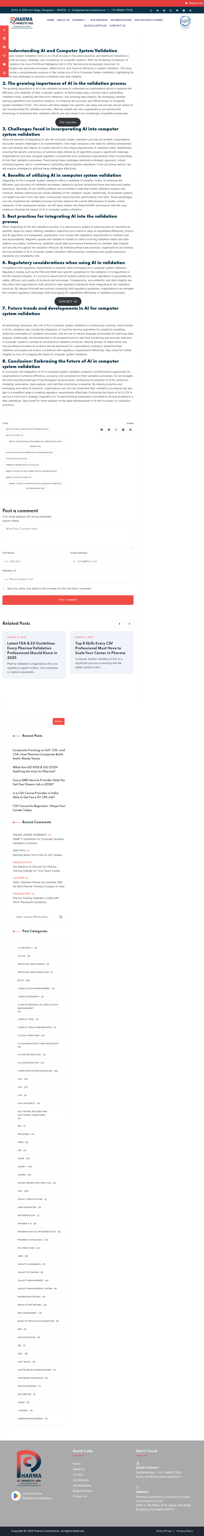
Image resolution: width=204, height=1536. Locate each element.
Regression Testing (29, 1297)
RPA (20, 1329)
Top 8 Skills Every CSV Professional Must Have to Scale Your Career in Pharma (100, 648)
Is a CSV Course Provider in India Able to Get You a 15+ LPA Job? (35, 795)
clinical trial (26, 1019)
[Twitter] (183, 9)
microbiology (26, 1216)
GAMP (21, 1159)
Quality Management (31, 1281)
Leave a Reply (10, 520)
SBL (19, 1346)
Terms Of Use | (165, 1530)
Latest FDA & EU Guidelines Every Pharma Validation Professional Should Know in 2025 (32, 651)
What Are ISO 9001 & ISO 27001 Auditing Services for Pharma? (35, 769)
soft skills (24, 1362)
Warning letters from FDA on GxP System (37, 855)
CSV (20, 1087)
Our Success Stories (148, 20)
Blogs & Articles (95, 25)
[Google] (190, 9)
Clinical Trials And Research (35, 1027)
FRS (20, 1150)
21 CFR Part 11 (25, 948)
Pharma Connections (36, 1498)
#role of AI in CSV (14, 435)
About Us (63, 20)
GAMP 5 (22, 1167)
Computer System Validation (35, 1071)
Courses (79, 20)
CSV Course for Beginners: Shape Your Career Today (39, 808)
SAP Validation (26, 1337)
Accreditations (121, 20)
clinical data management (34, 989)
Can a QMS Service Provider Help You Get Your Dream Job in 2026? (39, 782)
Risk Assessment (27, 1313)
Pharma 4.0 (25, 1224)
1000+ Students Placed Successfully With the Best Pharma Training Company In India (38, 884)
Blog (21, 980)
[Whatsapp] (151, 9)
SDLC (20, 1354)
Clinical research (28, 997)
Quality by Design (28, 1272)
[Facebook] (164, 9)
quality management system (35, 1289)
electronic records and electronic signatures (32, 1113)
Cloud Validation (28, 1063)
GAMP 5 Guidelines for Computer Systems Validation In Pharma (38, 841)
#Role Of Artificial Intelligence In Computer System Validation (35, 444)
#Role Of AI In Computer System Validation (27, 429)
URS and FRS (24, 1394)
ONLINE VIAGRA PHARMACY (30, 834)
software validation (30, 1378)
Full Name (8, 552)
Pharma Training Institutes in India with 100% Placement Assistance (36, 900)
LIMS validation (27, 1207)
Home (50, 20)
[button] (120, 624)
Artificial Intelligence (31, 964)
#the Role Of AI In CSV (16, 459)
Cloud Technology (29, 1055)
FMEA (21, 1142)
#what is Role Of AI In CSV (18, 477)
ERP (20, 1126)
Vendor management (30, 1419)
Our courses (67, 122)
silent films (19, 850)
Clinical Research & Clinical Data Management (38, 1006)
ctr (20, 1095)
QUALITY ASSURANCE (29, 1264)
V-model (23, 1411)
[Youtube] (177, 9)
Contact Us (117, 25)
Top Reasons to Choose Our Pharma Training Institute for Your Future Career (36, 868)
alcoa (22, 956)
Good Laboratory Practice (34, 1183)
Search (59, 722)
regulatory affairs (29, 1305)
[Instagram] (170, 9)
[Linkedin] (157, 9)
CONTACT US (68, 301)
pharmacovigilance (30, 1240)
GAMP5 (22, 1175)
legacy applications (30, 1199)
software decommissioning (35, 1370)
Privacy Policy (185, 1530)
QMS (20, 1256)
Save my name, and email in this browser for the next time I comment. (49, 588)
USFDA (21, 1402)
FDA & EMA (23, 1134)
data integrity (26, 1103)
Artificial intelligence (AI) (33, 972)
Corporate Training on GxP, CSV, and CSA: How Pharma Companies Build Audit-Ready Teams (39, 754)
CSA (20, 1079)
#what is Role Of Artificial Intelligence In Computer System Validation (35, 486)
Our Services (99, 20)
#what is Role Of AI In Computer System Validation (31, 471)
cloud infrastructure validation (38, 1044)
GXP (20, 1191)
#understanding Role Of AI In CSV (22, 465)
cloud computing (29, 1036)
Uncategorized (27, 1386)
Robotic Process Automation (36, 1321)
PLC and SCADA (26, 1248)
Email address (78, 552)
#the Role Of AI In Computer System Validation (29, 453)
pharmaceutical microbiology (37, 1232)
